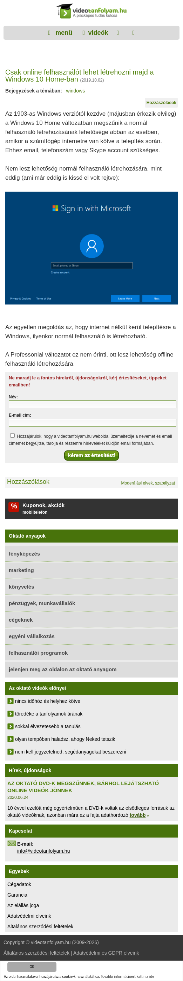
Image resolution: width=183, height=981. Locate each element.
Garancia (17, 895)
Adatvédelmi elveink (29, 916)
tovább (138, 815)
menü (63, 32)
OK (31, 966)
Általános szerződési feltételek (40, 926)
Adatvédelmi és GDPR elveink (106, 953)
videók (98, 32)
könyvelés (21, 587)
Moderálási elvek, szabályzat (148, 483)
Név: (13, 397)
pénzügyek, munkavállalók (42, 603)
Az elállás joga (23, 905)
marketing (21, 570)
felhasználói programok (38, 653)
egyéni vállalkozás (32, 636)
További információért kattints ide (127, 976)
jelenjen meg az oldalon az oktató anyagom (63, 669)
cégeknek (21, 620)
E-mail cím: (20, 415)
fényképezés (24, 554)
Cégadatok (19, 884)
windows (75, 91)
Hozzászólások (161, 102)
